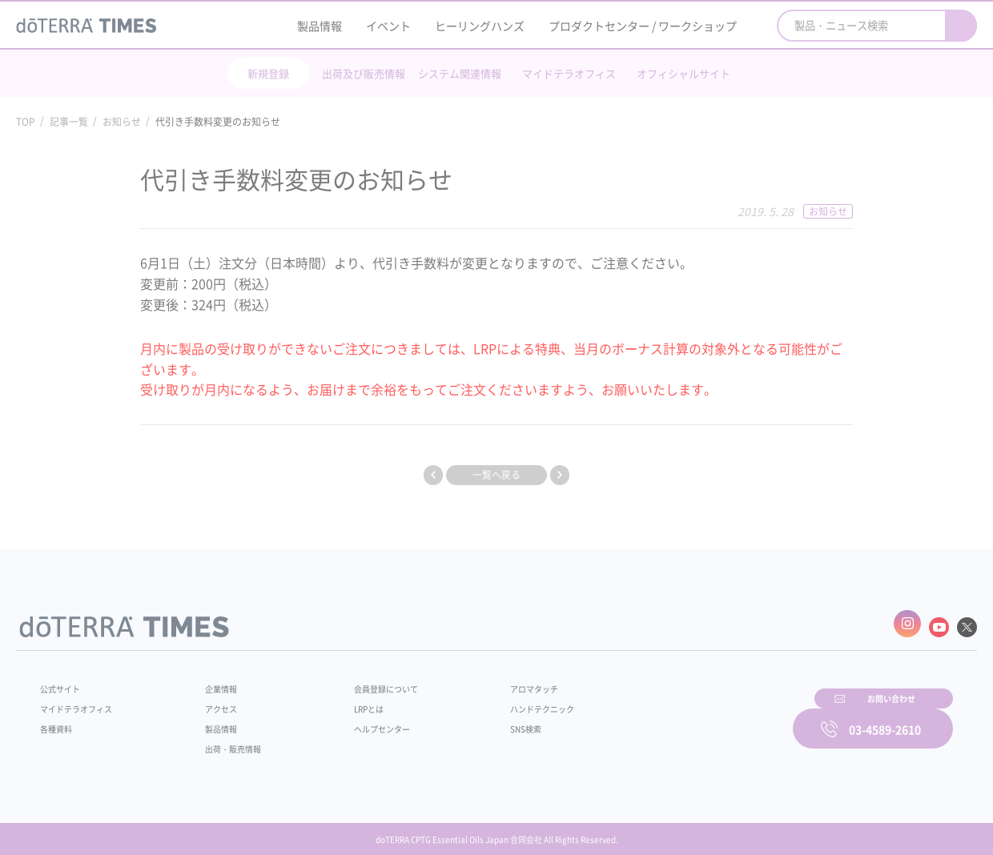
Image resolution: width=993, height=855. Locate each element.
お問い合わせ (700, 718)
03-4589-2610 (885, 718)
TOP (25, 121)
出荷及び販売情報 (363, 73)
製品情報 (319, 26)
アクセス (210, 700)
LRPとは (342, 700)
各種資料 (59, 720)
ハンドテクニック (503, 700)
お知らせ (122, 121)
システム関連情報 (459, 73)
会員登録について (362, 680)
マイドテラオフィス (569, 73)
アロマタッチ (494, 680)
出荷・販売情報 (225, 740)
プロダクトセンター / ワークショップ (643, 26)
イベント (388, 26)
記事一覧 (69, 121)
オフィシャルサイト (683, 73)
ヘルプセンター (357, 720)
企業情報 (210, 680)
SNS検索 (484, 720)
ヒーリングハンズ (480, 26)
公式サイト (64, 680)
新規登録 (268, 73)
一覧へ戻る (496, 475)
